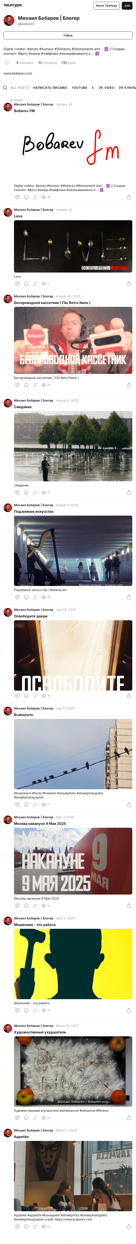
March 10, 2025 (67, 1026)
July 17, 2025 (65, 708)
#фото (23, 53)
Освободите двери (30, 616)
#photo (32, 49)
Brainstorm (23, 715)
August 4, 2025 (67, 505)
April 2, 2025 (65, 918)
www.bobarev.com (17, 73)
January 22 (64, 209)
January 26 (64, 104)
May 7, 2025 (65, 817)
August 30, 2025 (68, 296)
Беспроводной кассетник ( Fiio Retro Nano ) (52, 302)
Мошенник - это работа (35, 924)
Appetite (21, 1137)
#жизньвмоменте (73, 53)
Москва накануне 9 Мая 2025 (40, 823)
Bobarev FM (24, 111)
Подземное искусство (34, 511)
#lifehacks (62, 49)
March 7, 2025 (66, 1130)
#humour (46, 49)
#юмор (34, 53)
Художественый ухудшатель (40, 1032)
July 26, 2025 (66, 609)
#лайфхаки (49, 53)
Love (18, 216)
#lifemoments (82, 49)
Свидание (23, 407)
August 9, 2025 (67, 400)
